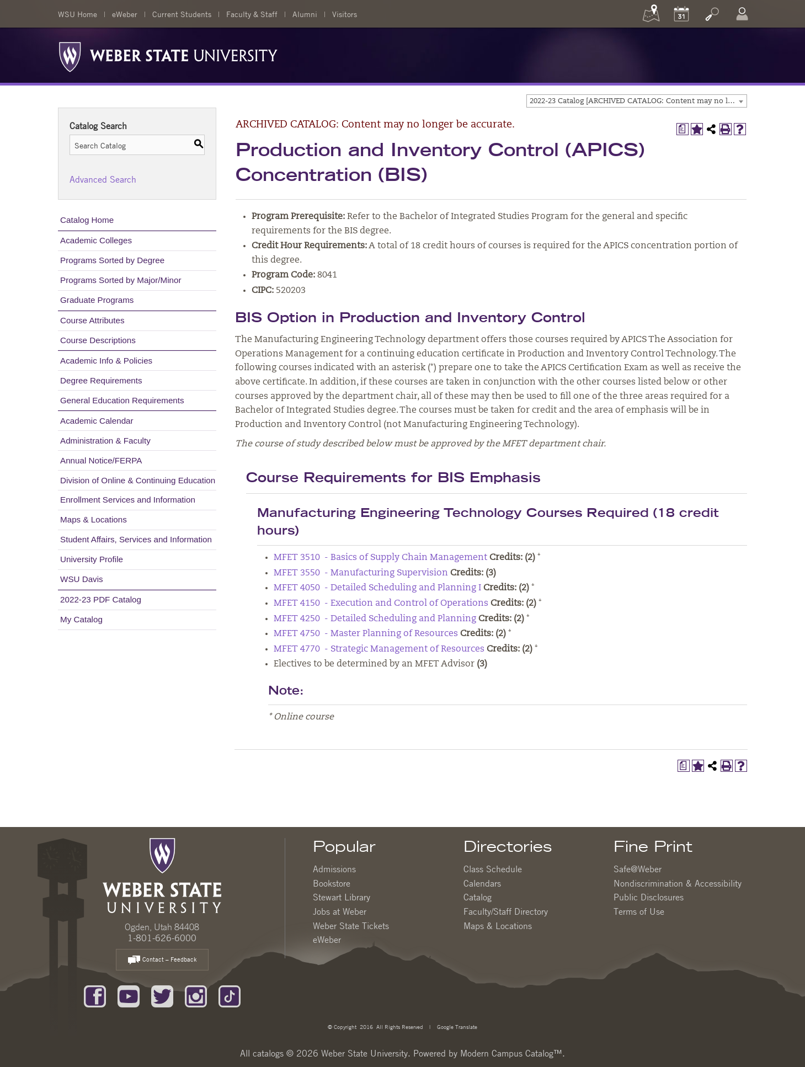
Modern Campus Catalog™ (511, 1053)
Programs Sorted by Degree (112, 260)
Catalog (477, 897)
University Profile (91, 559)
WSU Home (77, 14)
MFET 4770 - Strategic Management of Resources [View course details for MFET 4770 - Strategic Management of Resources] (379, 649)
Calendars (482, 883)
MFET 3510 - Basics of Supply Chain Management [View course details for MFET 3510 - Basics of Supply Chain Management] (380, 557)
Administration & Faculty (105, 440)
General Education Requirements (122, 400)
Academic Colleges (96, 240)
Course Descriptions (98, 340)
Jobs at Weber (339, 911)
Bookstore (331, 883)
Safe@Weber (638, 868)
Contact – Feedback (162, 960)
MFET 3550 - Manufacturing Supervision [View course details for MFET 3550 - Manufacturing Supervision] (361, 573)
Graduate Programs (97, 300)
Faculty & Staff (252, 14)
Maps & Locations (93, 519)
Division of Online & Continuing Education (137, 480)
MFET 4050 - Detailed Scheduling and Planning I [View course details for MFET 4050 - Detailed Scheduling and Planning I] (377, 588)
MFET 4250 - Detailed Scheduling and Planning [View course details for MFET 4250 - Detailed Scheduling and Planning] (375, 619)
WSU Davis (81, 579)
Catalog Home (87, 220)
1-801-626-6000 (161, 937)
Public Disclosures (649, 897)
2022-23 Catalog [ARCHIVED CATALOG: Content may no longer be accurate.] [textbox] (638, 101)
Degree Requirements (101, 380)
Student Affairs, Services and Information (136, 539)
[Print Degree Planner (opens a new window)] (682, 129)
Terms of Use (639, 911)
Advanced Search (103, 179)
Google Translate (456, 1026)
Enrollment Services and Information (127, 499)
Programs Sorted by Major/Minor (120, 280)
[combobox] (636, 101)
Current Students (181, 14)
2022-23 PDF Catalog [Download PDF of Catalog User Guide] (100, 599)
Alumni (304, 14)
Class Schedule (492, 868)
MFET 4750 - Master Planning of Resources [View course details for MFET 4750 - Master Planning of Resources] (366, 633)
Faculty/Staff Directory (505, 911)
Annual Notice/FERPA (101, 460)
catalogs (268, 1053)
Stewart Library (341, 897)
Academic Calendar (97, 420)
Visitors (344, 14)
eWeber (124, 14)
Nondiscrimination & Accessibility (678, 883)
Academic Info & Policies (106, 360)
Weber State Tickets (351, 925)
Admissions (334, 868)
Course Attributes (92, 320)
